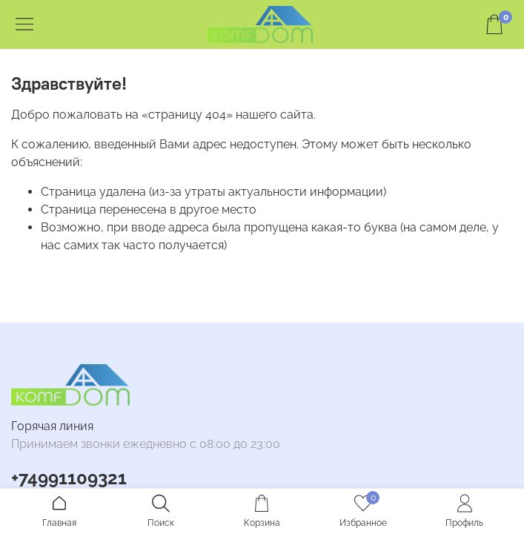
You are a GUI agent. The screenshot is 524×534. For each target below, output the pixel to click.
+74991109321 (69, 478)
